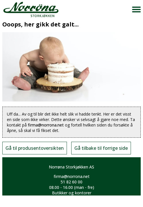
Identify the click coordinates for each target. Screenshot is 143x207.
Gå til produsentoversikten (34, 148)
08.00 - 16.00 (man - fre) (71, 187)
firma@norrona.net (46, 125)
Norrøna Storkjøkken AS (71, 167)
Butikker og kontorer (71, 192)
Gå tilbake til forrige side (101, 148)
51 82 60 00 (71, 182)
